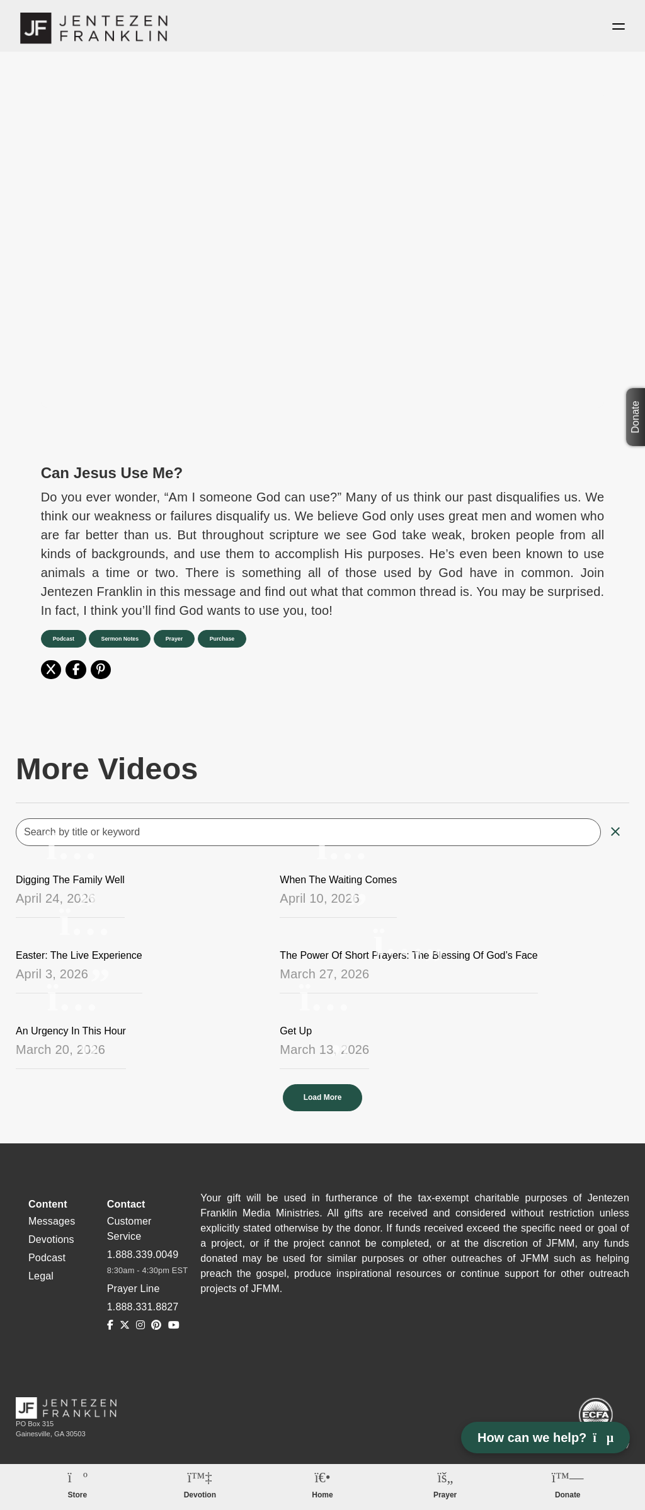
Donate (635, 417)
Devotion (200, 1494)
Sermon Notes (125, 642)
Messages (51, 1223)
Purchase (233, 642)
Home (322, 1494)
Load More (323, 1101)
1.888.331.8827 (143, 1309)
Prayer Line (133, 1291)
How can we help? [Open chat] (545, 1437)
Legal (41, 1278)
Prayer (182, 642)
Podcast (65, 642)
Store (77, 1494)
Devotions (51, 1242)
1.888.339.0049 (143, 1257)
